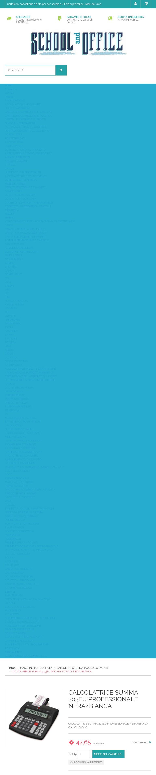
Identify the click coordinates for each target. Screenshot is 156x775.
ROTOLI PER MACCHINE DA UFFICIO (27, 240)
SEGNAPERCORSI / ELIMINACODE (26, 655)
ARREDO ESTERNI (16, 160)
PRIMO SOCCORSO (16, 485)
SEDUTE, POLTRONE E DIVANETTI (25, 187)
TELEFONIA (12, 410)
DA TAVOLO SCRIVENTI (93, 667)
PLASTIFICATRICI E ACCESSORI (23, 440)
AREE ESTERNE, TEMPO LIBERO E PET (28, 153)
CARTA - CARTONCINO (18, 568)
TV (6, 414)
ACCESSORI (12, 561)
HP (6, 293)
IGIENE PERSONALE (17, 478)
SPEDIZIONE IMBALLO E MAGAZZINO (28, 599)
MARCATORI (12, 534)
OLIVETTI (10, 315)
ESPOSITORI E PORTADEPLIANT (24, 636)
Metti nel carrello (107, 754)
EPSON (9, 285)
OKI (7, 312)
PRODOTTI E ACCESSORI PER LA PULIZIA (30, 489)
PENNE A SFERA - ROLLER (21, 542)
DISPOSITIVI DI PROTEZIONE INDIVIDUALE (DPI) (34, 467)
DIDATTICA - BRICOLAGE (20, 580)
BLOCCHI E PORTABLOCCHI (21, 251)
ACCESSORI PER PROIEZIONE (23, 625)
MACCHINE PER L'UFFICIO (21, 417)
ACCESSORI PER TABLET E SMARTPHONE (30, 368)
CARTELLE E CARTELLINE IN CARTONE (28, 111)
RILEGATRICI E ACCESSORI (21, 448)
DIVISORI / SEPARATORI (20, 123)
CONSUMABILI (14, 259)
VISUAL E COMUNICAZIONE (22, 621)
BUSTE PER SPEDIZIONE (20, 606)
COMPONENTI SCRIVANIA (20, 198)
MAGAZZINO (13, 610)
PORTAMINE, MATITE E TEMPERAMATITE (29, 550)
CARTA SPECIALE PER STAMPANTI (25, 236)
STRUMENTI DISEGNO (18, 587)
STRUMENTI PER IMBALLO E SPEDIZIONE (30, 618)
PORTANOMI (12, 648)
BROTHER (11, 266)
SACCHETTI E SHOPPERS (20, 497)
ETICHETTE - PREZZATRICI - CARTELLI (28, 206)
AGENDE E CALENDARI (19, 247)
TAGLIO (9, 213)
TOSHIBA (10, 342)
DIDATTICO (11, 357)
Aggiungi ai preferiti (86, 762)
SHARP (9, 334)
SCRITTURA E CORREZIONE (22, 523)
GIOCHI (9, 353)
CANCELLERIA (13, 191)
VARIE (8, 500)
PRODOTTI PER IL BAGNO (20, 493)
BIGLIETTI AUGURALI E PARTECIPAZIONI (29, 508)
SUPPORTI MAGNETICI (18, 406)
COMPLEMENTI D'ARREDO (21, 179)
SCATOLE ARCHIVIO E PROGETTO (25, 149)
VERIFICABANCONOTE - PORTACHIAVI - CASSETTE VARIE (40, 221)
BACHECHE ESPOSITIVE (19, 629)
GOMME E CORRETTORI (19, 531)
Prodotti (9, 96)
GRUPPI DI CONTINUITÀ (19, 387)
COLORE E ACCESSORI (19, 576)
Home (8, 85)
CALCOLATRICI (14, 425)
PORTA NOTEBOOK (17, 399)
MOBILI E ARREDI (15, 183)
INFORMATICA (13, 365)
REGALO (10, 504)
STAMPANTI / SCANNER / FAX (23, 451)
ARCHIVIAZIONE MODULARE (23, 104)
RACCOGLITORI (14, 142)
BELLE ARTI (12, 565)
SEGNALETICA (13, 652)
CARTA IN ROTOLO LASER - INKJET (26, 232)
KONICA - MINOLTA (16, 300)
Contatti (9, 92)
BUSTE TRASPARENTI (18, 108)
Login (136, 3)
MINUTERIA (12, 210)
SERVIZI (10, 591)
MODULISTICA (13, 255)
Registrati (147, 3)
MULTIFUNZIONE (15, 436)
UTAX (8, 346)
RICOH (9, 327)
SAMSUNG (11, 331)
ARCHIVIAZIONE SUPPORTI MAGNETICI (29, 372)
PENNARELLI (13, 538)
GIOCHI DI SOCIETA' (16, 361)
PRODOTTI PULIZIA (16, 402)
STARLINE (11, 338)
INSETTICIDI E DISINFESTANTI (23, 172)
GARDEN (10, 168)
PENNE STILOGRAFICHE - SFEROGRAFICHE (31, 546)
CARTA (9, 225)
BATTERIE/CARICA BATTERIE (22, 421)
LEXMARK (11, 308)
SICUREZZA (12, 614)
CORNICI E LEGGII (15, 633)
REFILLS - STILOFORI (17, 553)
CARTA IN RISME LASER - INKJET (25, 229)
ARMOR (10, 263)
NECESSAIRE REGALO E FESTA (24, 512)
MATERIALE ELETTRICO (19, 482)
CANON (9, 270)
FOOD (9, 474)
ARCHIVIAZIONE (15, 100)
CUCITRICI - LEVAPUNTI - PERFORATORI (29, 202)
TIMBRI (9, 217)
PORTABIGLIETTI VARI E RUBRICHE (26, 126)
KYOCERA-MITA (14, 304)
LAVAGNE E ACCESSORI (19, 640)
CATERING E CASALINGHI (20, 463)
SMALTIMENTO (14, 595)
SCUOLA (10, 557)
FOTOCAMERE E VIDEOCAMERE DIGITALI (30, 380)
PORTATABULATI (15, 138)
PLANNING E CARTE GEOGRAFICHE (26, 644)
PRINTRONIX (13, 323)
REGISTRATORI (14, 145)
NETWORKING (14, 391)
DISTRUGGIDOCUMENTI (19, 429)
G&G (7, 289)
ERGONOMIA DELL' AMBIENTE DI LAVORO (31, 376)
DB (7, 278)
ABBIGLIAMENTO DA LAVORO (23, 459)
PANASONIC (12, 319)
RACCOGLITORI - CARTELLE (22, 584)
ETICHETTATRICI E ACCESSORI (23, 433)
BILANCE (10, 602)
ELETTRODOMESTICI (17, 470)
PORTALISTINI (13, 134)
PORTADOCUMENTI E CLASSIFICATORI (28, 130)
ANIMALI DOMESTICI (17, 157)
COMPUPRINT (13, 274)
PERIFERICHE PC (15, 395)
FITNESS (10, 164)
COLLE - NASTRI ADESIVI (20, 194)
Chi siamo (11, 89)
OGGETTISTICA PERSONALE (22, 516)
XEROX (9, 349)
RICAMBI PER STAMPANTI (20, 444)
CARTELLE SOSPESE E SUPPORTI (25, 119)
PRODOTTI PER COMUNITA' (21, 455)
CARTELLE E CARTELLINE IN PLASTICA (28, 115)
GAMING (10, 383)
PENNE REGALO (15, 519)
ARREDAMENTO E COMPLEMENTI (26, 176)
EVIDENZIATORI (15, 527)
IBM (7, 297)
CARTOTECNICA (14, 244)
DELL (8, 281)
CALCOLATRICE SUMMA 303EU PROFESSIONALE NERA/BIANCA (52, 671)
